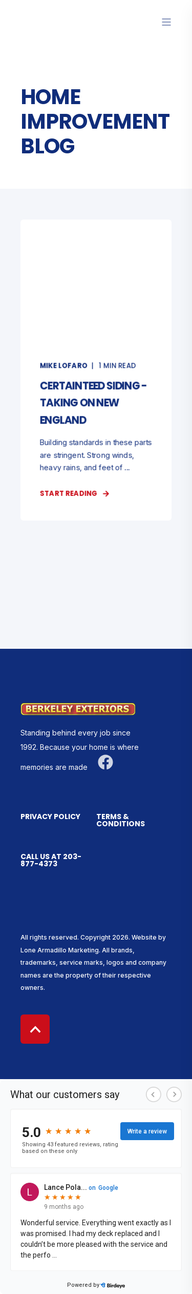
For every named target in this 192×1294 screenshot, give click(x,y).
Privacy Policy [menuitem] (50, 817)
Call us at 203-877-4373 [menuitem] (50, 861)
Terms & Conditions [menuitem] (120, 821)
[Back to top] (35, 1029)
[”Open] (166, 22)
